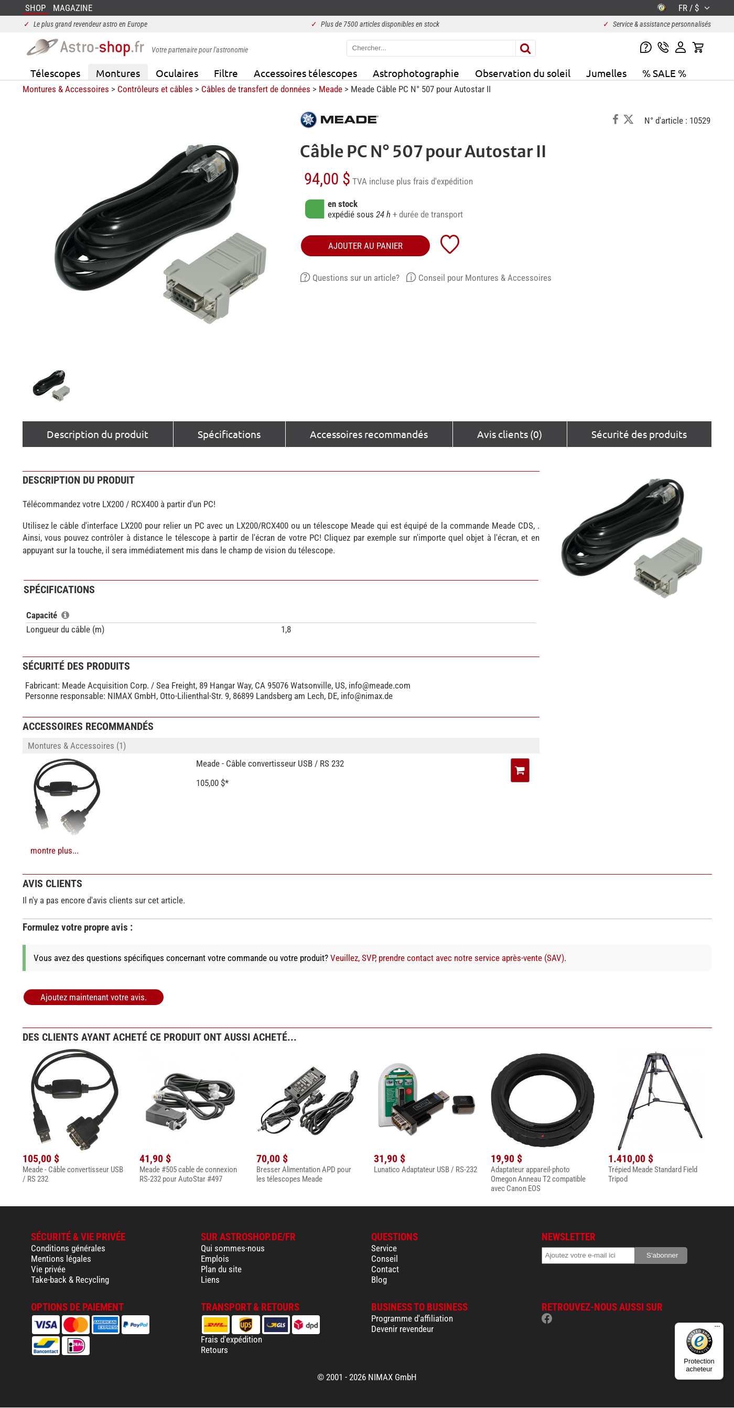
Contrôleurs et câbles (155, 89)
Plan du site (221, 1269)
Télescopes (55, 73)
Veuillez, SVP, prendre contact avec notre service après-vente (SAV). (448, 958)
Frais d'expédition (231, 1339)
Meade (330, 89)
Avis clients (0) (509, 434)
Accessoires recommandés (369, 434)
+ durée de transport (428, 214)
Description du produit (97, 434)
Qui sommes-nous (233, 1248)
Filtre (226, 73)
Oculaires (177, 73)
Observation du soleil (522, 73)
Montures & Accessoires (66, 89)
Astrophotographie (416, 73)
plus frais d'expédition (434, 181)
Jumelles (606, 73)
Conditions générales (68, 1248)
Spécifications (229, 434)
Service (384, 1248)
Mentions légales (61, 1258)
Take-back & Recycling (70, 1279)
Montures (118, 73)
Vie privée (48, 1269)
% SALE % (664, 73)
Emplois (215, 1258)
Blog (379, 1279)
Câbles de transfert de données (255, 89)
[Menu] (717, 1329)
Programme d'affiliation (412, 1318)
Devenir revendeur (402, 1329)
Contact (385, 1269)
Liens (210, 1279)
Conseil (384, 1258)
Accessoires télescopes (305, 73)
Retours (214, 1350)
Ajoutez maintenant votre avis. (93, 997)
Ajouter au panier (365, 246)
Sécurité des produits (639, 434)
